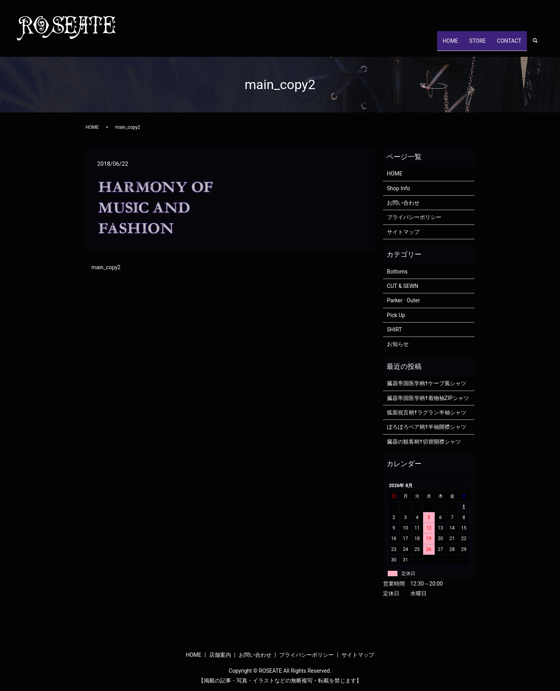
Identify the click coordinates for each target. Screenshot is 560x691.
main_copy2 (106, 267)
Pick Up (396, 315)
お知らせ (398, 344)
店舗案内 (220, 655)
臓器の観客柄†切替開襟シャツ (424, 441)
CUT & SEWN (402, 286)
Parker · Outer (403, 300)
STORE (469, 44)
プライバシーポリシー (414, 217)
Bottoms (397, 271)
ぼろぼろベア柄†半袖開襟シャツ (426, 427)
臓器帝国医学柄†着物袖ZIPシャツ (428, 398)
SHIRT (394, 329)
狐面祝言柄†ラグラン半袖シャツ (426, 412)
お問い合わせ (403, 203)
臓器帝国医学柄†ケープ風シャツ (426, 383)
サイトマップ (403, 232)
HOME (437, 44)
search (539, 45)
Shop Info (398, 188)
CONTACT (506, 44)
